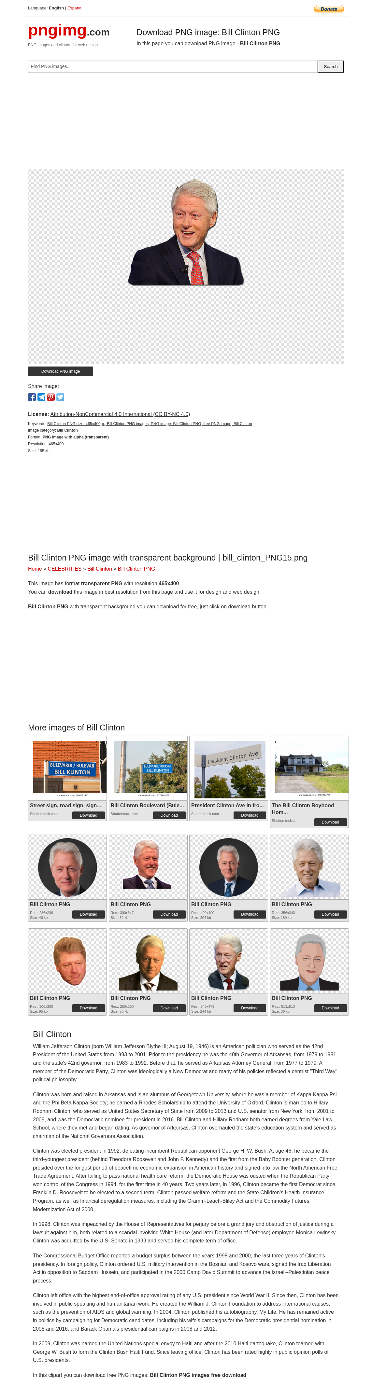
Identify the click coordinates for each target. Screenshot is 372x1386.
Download (88, 815)
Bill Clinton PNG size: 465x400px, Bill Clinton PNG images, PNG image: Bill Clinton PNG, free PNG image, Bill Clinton (149, 424)
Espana (74, 8)
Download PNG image (60, 371)
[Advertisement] (186, 123)
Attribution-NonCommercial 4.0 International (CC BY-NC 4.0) (120, 414)
